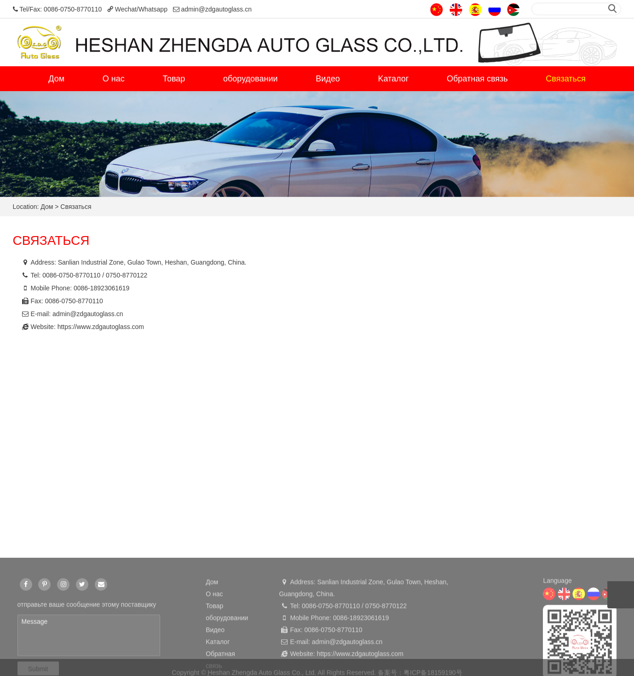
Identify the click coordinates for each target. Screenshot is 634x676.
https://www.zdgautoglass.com (101, 326)
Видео (328, 78)
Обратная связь (477, 78)
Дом (56, 78)
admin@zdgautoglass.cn (87, 314)
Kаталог (393, 78)
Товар (173, 78)
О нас (114, 78)
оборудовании (250, 78)
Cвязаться (565, 78)
